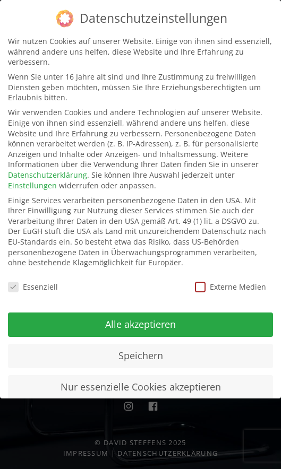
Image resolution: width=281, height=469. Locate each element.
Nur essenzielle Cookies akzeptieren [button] (141, 385)
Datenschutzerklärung (47, 173)
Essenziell (33, 285)
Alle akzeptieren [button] (140, 322)
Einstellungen (32, 184)
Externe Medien (230, 285)
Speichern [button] (140, 354)
